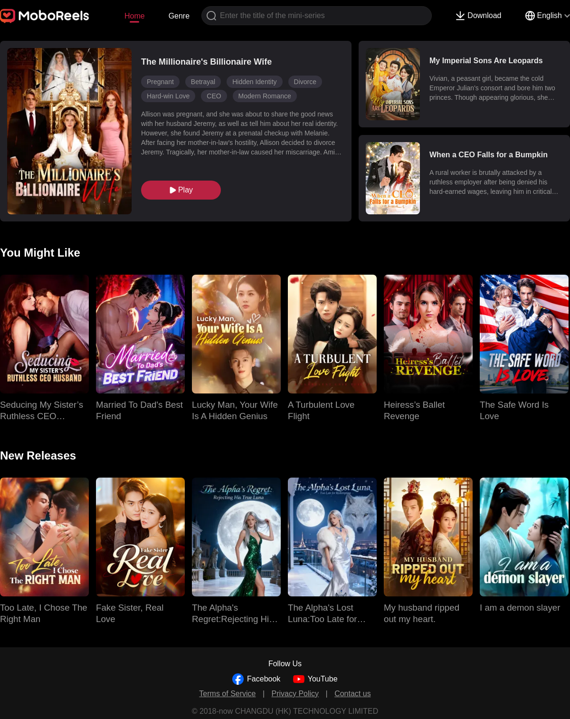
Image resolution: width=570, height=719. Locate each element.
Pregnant (160, 82)
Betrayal (203, 82)
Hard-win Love (168, 96)
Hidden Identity (254, 82)
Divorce (305, 82)
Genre (179, 16)
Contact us (352, 694)
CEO (214, 96)
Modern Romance (264, 96)
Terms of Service (227, 694)
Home (134, 16)
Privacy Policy (295, 694)
